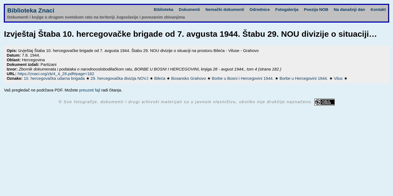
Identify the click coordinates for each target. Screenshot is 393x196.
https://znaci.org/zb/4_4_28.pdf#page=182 (55, 73)
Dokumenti (189, 9)
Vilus (339, 78)
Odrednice (259, 9)
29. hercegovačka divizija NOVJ (120, 78)
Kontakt (378, 9)
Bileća (160, 78)
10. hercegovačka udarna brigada (55, 78)
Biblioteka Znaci (30, 10)
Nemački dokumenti (225, 9)
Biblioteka (163, 9)
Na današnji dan (349, 9)
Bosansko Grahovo (189, 78)
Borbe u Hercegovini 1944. (304, 78)
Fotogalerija (287, 9)
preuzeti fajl (89, 90)
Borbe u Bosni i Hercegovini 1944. (243, 78)
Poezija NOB (316, 9)
